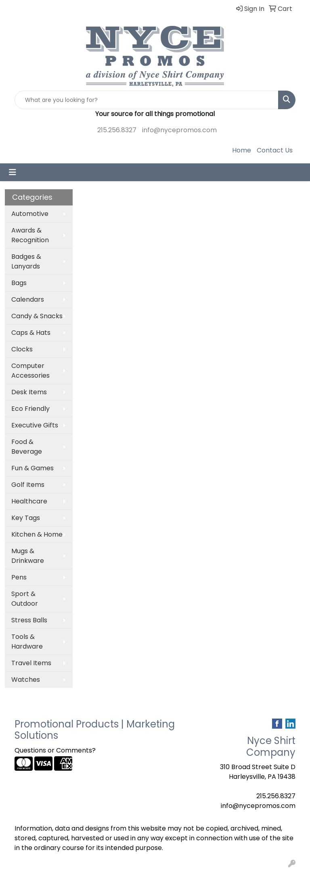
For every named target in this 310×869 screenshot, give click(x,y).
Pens (19, 577)
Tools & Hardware (27, 641)
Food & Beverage (26, 446)
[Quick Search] (147, 100)
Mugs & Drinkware (27, 555)
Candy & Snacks (37, 316)
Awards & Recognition (30, 235)
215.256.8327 (116, 130)
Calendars (27, 299)
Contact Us (275, 150)
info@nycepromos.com (179, 130)
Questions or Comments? (55, 750)
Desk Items (29, 392)
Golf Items (27, 484)
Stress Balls (29, 620)
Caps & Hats (30, 332)
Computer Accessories (30, 370)
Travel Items (31, 663)
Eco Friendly (30, 408)
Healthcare (29, 501)
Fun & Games (32, 468)
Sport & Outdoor (24, 598)
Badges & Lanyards (26, 261)
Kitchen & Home (37, 534)
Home (241, 150)
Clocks (22, 349)
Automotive (29, 213)
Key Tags (25, 517)
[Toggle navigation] (12, 172)
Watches (25, 679)
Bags (19, 283)
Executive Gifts (34, 425)
